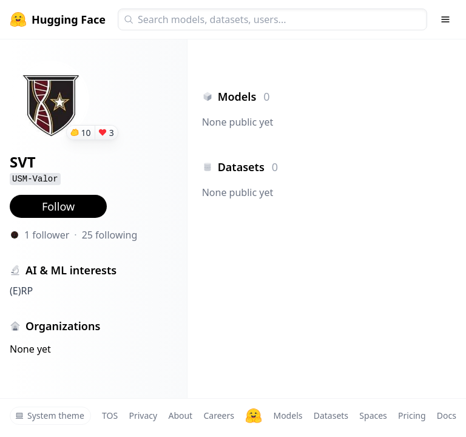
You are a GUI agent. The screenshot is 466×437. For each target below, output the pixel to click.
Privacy (143, 415)
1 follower (46, 235)
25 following (110, 235)
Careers (218, 415)
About (180, 415)
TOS (110, 415)
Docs (446, 415)
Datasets (331, 415)
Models (287, 415)
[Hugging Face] (253, 415)
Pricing (411, 415)
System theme (49, 415)
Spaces (373, 415)
